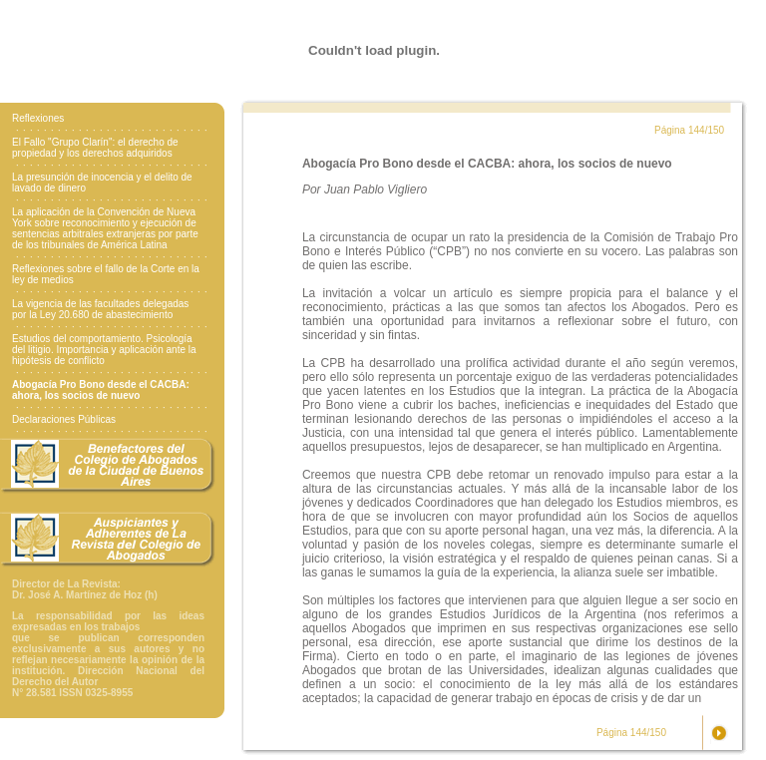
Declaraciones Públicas (64, 419)
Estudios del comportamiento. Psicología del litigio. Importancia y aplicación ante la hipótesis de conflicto (104, 349)
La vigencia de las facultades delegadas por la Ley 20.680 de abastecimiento (100, 309)
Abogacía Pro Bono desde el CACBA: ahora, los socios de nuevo (101, 390)
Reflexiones (38, 118)
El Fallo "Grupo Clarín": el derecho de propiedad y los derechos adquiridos (95, 148)
